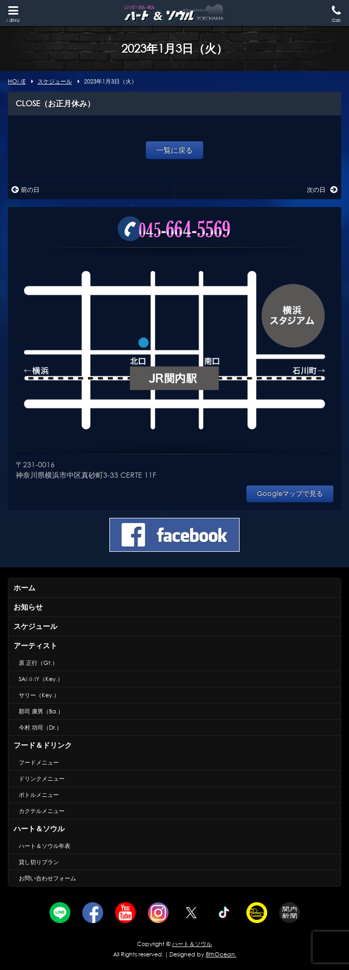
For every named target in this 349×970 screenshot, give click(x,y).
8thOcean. (221, 954)
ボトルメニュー (39, 795)
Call (336, 14)
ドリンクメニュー (42, 778)
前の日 (25, 189)
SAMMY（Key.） (41, 679)
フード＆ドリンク (43, 745)
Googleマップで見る (290, 493)
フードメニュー (39, 762)
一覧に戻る (174, 150)
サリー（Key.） (39, 695)
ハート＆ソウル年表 (44, 846)
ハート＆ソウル (39, 828)
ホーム (24, 587)
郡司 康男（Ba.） (41, 711)
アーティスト (35, 645)
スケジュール (35, 626)
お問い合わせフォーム (47, 878)
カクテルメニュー (42, 811)
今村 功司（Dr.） (40, 727)
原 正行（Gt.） (38, 663)
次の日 (322, 189)
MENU (13, 14)
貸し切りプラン (39, 862)
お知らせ (28, 607)
